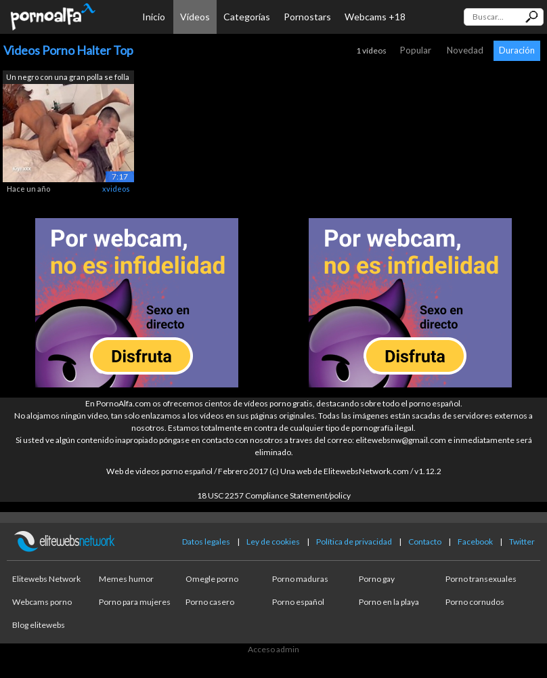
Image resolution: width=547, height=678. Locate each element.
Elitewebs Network (46, 579)
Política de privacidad (354, 541)
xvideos (116, 188)
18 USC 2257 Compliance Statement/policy (274, 495)
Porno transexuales (481, 579)
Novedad (465, 50)
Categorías (246, 16)
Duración (517, 50)
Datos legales (206, 541)
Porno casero (209, 602)
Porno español (298, 602)
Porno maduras (300, 579)
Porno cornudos (474, 602)
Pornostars (307, 16)
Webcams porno (42, 602)
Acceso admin (273, 649)
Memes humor (126, 579)
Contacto (424, 541)
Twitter (522, 541)
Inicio (153, 16)
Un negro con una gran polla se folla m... (67, 78)
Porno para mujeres (135, 602)
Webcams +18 (375, 16)
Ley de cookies (273, 541)
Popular (415, 50)
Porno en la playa (389, 602)
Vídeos (195, 16)
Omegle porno (211, 579)
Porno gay (377, 579)
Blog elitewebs (38, 625)
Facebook (475, 541)
